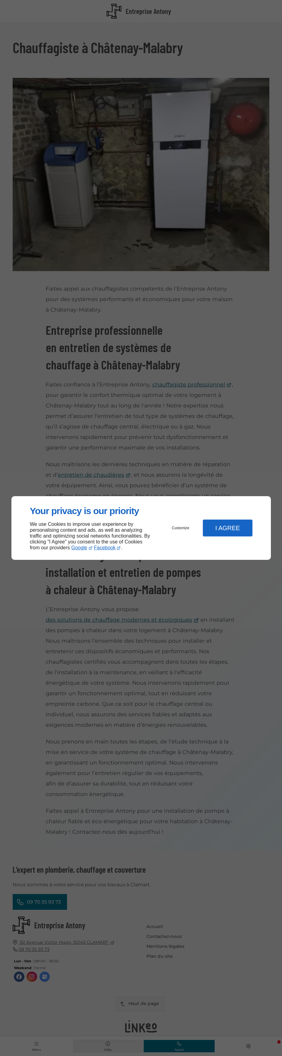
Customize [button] (180, 528)
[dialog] (141, 528)
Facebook (105, 547)
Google (79, 547)
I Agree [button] (227, 528)
